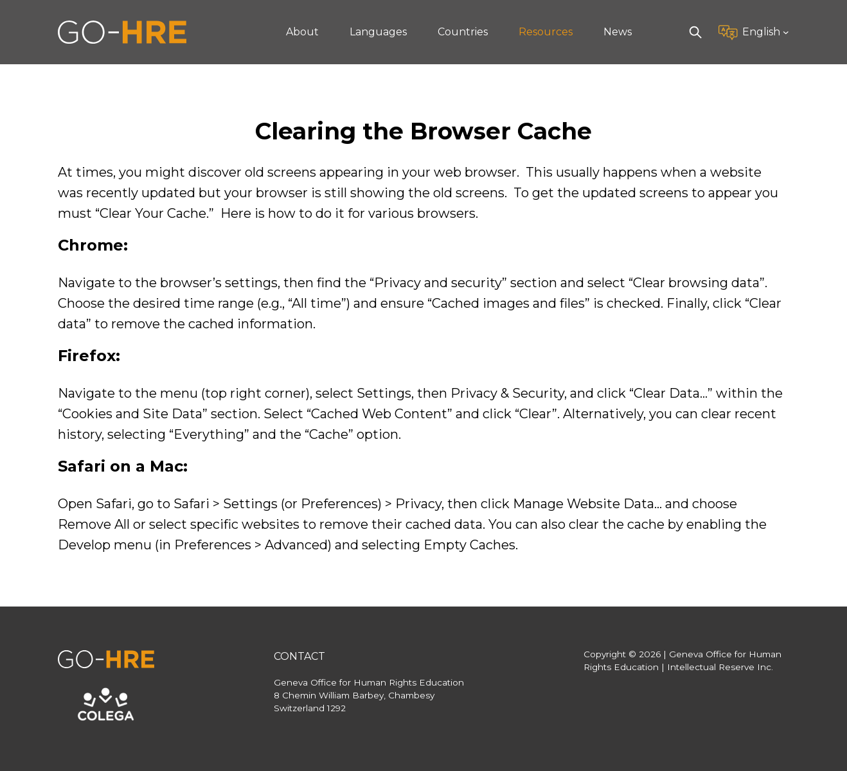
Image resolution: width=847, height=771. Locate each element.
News (617, 32)
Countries (463, 32)
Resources (546, 32)
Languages (378, 32)
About (302, 32)
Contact (299, 656)
